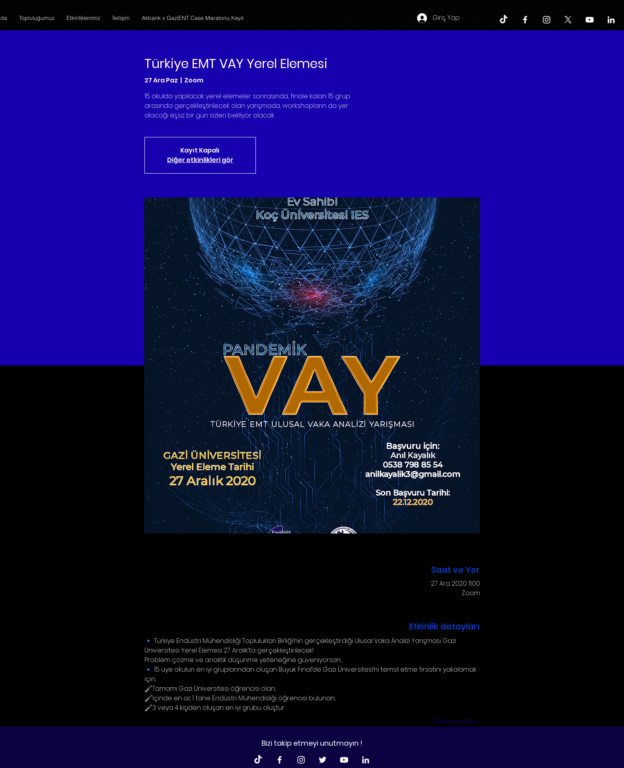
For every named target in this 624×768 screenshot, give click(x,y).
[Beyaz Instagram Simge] (547, 20)
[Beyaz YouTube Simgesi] (590, 20)
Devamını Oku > (456, 721)
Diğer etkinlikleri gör (200, 159)
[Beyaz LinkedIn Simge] (611, 20)
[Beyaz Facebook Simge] (525, 20)
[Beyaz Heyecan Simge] (323, 760)
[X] (568, 20)
